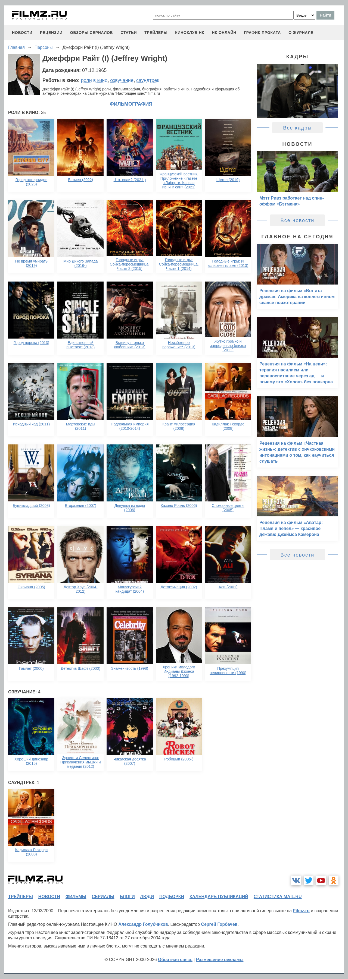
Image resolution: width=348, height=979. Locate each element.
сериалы (103, 896)
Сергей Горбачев (219, 924)
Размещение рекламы (220, 959)
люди (147, 896)
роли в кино (94, 80)
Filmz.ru (301, 910)
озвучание (121, 80)
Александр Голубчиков (143, 924)
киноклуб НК (189, 32)
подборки (171, 896)
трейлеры (155, 32)
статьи (128, 32)
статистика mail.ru (278, 896)
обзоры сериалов (91, 32)
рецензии (51, 32)
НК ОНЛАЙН (224, 32)
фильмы (76, 896)
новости (22, 32)
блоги (127, 896)
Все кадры (297, 128)
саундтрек (147, 80)
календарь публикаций (218, 896)
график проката (262, 32)
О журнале (300, 32)
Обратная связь (175, 959)
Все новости (298, 220)
